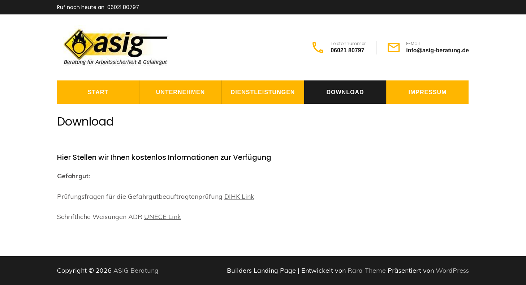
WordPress (452, 270)
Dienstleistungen (263, 92)
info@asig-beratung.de (437, 50)
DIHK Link (239, 196)
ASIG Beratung (136, 270)
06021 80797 (123, 7)
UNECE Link (162, 216)
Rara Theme (368, 270)
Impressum (428, 92)
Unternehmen (180, 92)
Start (98, 92)
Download (345, 92)
